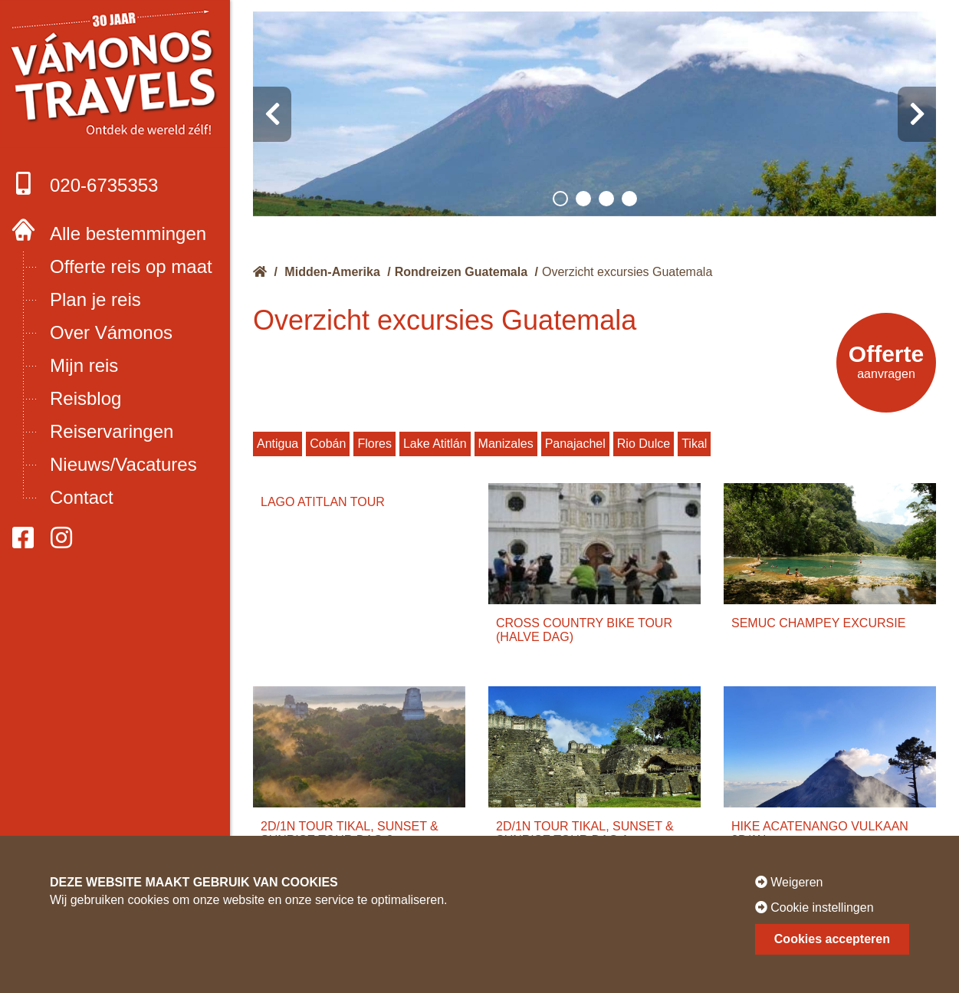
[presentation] (272, 114)
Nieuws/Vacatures (123, 464)
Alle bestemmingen (128, 233)
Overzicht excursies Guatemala (627, 271)
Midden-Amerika (331, 271)
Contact (81, 497)
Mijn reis (84, 365)
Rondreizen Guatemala (461, 271)
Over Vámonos (111, 332)
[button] (560, 198)
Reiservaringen (111, 431)
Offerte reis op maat (131, 266)
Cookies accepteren (832, 938)
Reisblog (85, 398)
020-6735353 (84, 184)
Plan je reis (95, 299)
